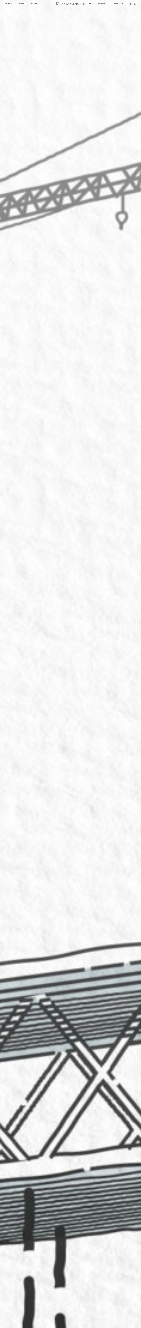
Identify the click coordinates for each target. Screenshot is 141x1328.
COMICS (89, 3)
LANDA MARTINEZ (118, 3)
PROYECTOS (9, 3)
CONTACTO (102, 3)
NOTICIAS (34, 3)
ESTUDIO (22, 3)
